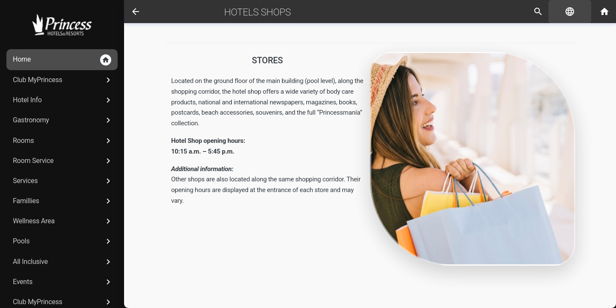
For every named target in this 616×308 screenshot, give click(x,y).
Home (62, 59)
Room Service (63, 161)
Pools (63, 241)
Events (63, 282)
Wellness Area (63, 221)
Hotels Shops (257, 12)
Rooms (63, 141)
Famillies (63, 201)
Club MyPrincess (63, 80)
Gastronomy (63, 120)
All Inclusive (63, 262)
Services (63, 181)
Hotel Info (63, 100)
